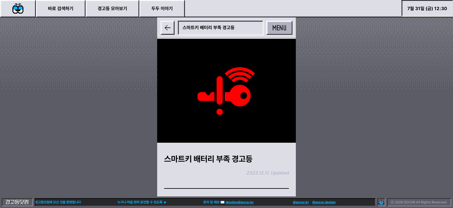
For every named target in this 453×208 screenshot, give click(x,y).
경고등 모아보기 (112, 8)
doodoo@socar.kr (225, 202)
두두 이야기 (162, 8)
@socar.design (309, 202)
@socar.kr (286, 202)
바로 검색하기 (60, 8)
